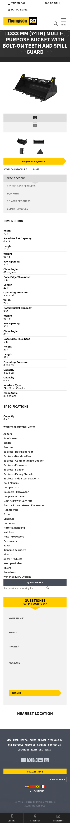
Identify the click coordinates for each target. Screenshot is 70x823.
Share (36, 169)
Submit (16, 693)
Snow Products (12, 559)
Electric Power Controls (17, 500)
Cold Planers (10, 483)
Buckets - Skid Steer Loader (20, 478)
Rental (24, 740)
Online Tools (15, 744)
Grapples (8, 518)
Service (42, 740)
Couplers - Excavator (16, 492)
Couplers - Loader (14, 496)
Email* (13, 632)
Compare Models (17, 208)
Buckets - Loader (13, 469)
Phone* (14, 646)
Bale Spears (10, 438)
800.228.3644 (35, 771)
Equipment (14, 193)
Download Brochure (15, 169)
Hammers (9, 523)
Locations (23, 749)
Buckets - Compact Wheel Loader (23, 460)
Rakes (7, 545)
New (9, 740)
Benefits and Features (21, 186)
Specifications (16, 178)
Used (15, 740)
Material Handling (14, 527)
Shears (7, 554)
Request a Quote (33, 161)
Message (14, 662)
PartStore (37, 749)
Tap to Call (17, 3)
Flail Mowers (10, 509)
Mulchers (8, 532)
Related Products (18, 201)
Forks (6, 514)
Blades (7, 442)
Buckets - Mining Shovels (18, 474)
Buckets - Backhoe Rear (17, 456)
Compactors (11, 487)
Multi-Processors (13, 536)
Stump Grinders (12, 563)
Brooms (8, 447)
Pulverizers (10, 541)
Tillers (7, 567)
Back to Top (56, 779)
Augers (7, 433)
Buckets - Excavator (15, 465)
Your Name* (16, 618)
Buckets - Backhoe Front (18, 451)
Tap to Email (17, 9)
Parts (33, 740)
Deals (48, 749)
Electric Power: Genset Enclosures (23, 505)
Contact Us (54, 744)
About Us (30, 744)
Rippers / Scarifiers (14, 550)
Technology (55, 740)
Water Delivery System (17, 576)
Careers (41, 744)
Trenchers (9, 572)
